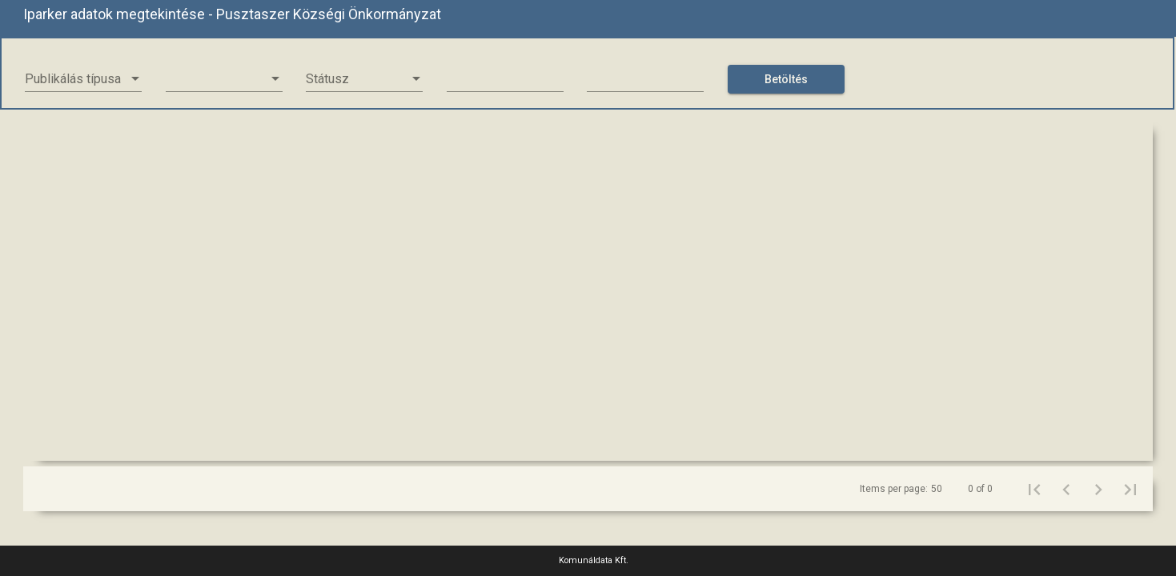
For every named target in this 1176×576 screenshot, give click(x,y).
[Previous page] (1066, 489)
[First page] (1034, 489)
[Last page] (1130, 489)
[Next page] (1098, 489)
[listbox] (83, 79)
